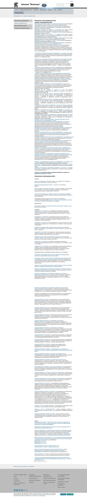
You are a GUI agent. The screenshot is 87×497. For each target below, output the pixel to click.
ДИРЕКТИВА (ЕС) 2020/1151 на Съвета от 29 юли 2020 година (48, 26)
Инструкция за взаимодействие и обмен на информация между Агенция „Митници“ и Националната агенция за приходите (52, 255)
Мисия (15, 476)
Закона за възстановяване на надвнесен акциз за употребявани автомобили (53, 194)
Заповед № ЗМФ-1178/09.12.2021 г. (42, 314)
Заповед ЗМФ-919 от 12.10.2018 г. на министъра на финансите (49, 366)
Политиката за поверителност (43, 493)
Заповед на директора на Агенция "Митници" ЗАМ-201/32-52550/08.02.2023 (52, 430)
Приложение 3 (67, 434)
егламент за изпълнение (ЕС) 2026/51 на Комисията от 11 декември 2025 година (53, 59)
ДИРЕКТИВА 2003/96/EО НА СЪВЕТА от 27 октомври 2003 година (52, 34)
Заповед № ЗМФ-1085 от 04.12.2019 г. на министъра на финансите (50, 378)
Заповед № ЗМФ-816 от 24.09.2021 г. (43, 339)
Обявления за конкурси (34, 480)
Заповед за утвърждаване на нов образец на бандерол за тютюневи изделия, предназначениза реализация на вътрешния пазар (53, 269)
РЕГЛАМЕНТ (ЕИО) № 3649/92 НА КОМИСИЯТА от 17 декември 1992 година (51, 114)
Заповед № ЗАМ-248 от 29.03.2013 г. (43, 383)
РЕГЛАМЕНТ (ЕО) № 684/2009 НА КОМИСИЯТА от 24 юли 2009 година (50, 105)
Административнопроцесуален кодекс (44, 184)
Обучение (31, 482)
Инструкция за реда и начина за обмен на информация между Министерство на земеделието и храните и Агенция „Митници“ (53, 259)
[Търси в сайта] (63, 5)
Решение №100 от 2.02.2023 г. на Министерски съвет (47, 445)
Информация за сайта (63, 481)
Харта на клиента (33, 478)
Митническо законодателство (21, 20)
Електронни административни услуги (35, 475)
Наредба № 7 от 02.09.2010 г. (41, 222)
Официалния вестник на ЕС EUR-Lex (43, 173)
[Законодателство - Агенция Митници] (19, 12)
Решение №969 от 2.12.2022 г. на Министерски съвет (47, 446)
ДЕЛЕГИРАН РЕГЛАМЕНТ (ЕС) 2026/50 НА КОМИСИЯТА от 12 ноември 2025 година (53, 53)
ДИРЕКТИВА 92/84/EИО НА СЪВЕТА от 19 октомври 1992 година (51, 29)
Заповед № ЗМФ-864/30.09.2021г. (42, 327)
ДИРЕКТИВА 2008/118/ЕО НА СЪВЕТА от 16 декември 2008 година (50, 38)
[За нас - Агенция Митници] (55, 9)
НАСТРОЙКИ (70, 494)
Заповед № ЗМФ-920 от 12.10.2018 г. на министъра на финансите (49, 372)
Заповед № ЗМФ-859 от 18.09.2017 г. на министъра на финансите (49, 353)
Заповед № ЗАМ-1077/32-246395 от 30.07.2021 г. (45, 413)
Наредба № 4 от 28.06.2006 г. (41, 241)
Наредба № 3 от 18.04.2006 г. (41, 232)
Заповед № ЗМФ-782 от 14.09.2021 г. (43, 344)
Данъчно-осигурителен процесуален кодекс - (45, 181)
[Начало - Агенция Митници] (16, 9)
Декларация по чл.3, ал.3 (40, 443)
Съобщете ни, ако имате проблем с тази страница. (24, 466)
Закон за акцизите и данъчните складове (44, 188)
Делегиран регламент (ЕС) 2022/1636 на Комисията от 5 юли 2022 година (52, 45)
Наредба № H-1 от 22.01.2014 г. (42, 210)
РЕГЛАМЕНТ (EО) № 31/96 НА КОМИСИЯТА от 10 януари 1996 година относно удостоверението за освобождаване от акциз (52, 120)
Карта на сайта (61, 487)
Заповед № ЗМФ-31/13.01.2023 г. (42, 299)
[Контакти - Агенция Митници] (60, 9)
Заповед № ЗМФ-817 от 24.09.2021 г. (43, 334)
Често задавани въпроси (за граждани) (64, 475)
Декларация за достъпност (61, 484)
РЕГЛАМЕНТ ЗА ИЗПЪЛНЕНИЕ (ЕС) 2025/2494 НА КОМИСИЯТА (49, 67)
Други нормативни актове (21, 25)
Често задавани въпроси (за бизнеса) (64, 479)
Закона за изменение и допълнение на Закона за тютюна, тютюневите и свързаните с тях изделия (53, 200)
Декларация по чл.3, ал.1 (40, 441)
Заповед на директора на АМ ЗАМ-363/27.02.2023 (59, 435)
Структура (16, 478)
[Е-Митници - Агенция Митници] (36, 9)
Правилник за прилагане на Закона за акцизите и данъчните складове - (52, 206)
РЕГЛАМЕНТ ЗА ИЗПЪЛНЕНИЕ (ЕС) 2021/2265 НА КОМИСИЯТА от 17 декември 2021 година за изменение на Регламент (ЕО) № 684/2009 (53, 141)
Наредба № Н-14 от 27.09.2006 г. (42, 246)
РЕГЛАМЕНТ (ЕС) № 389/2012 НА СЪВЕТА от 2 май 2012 (51, 89)
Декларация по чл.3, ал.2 (40, 442)
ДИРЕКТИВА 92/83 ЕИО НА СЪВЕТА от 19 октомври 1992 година (49, 23)
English (71, 1)
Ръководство (17, 480)
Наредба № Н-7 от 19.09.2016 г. (42, 216)
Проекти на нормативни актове (22, 28)
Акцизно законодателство (21, 23)
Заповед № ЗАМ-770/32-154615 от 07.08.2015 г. (45, 391)
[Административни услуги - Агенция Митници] (25, 9)
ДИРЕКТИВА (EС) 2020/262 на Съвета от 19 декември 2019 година (49, 42)
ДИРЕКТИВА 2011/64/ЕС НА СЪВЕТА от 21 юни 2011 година (48, 40)
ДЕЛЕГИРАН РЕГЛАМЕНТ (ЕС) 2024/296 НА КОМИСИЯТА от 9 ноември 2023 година (53, 79)
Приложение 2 (43, 434)
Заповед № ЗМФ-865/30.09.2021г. (42, 320)
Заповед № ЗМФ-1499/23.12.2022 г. (42, 307)
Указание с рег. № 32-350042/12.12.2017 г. (45, 409)
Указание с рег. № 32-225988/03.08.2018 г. (45, 405)
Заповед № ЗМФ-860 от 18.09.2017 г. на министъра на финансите (50, 359)
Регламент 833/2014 (39, 454)
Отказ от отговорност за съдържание (19, 483)
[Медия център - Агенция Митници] (43, 9)
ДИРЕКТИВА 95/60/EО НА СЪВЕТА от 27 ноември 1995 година (48, 32)
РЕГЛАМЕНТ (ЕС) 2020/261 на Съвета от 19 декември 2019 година (49, 99)
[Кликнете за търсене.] (71, 5)
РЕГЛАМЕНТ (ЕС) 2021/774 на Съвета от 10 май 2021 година (49, 93)
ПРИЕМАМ (63, 494)
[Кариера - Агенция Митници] (50, 9)
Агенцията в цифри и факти (20, 474)
